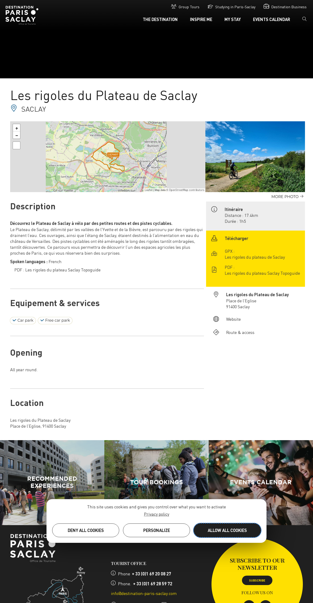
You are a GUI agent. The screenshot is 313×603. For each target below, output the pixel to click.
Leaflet (149, 190)
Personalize (156, 530)
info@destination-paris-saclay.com (144, 593)
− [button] (16, 135)
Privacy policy (156, 514)
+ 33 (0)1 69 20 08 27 (151, 573)
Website (233, 319)
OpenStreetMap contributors (186, 190)
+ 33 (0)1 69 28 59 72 (152, 583)
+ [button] (16, 127)
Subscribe (257, 580)
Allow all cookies (227, 530)
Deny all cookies (86, 530)
